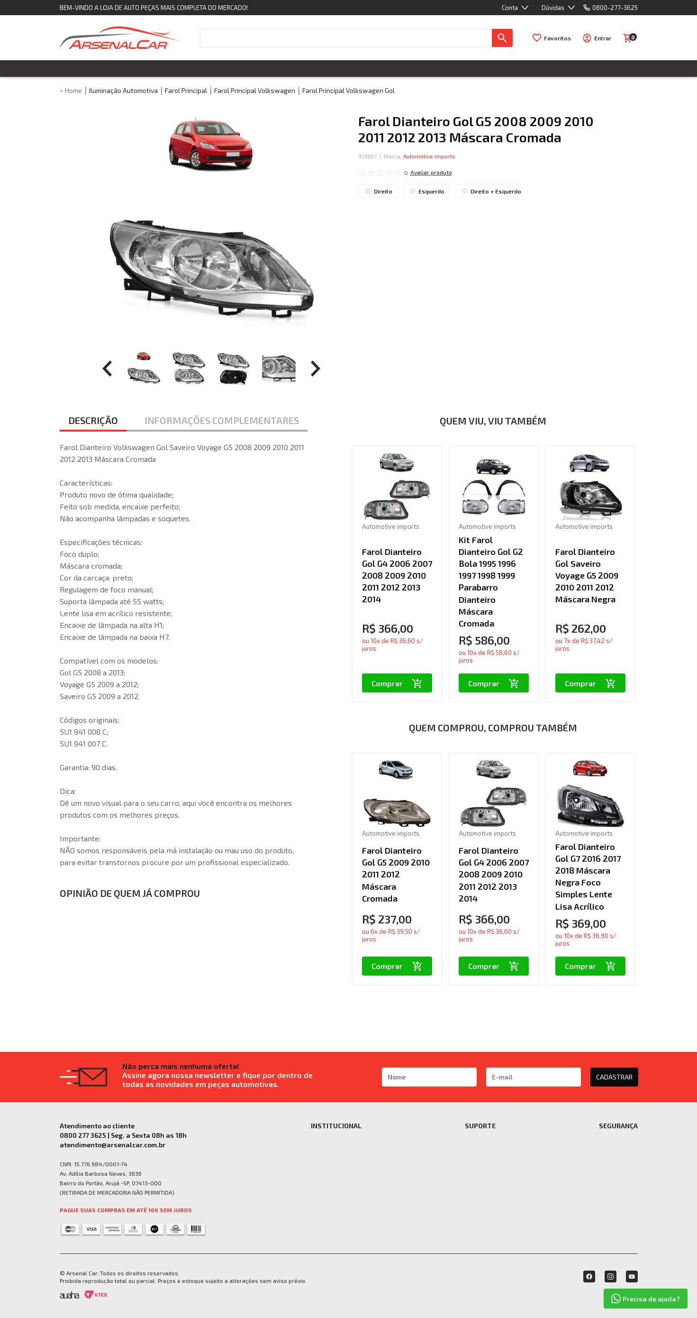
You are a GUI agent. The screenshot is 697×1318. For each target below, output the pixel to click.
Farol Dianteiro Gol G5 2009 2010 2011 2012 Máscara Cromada (396, 874)
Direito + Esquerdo (496, 191)
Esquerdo (431, 191)
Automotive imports (429, 156)
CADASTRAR (614, 1077)
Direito (383, 191)
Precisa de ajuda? (645, 1298)
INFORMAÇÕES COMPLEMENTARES (222, 420)
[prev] (107, 368)
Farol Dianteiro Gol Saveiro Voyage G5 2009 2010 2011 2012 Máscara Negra (586, 575)
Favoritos (557, 38)
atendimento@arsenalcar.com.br (112, 1145)
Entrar (602, 38)
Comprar (396, 683)
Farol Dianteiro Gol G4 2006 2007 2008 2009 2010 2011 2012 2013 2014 (397, 575)
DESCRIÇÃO (93, 420)
